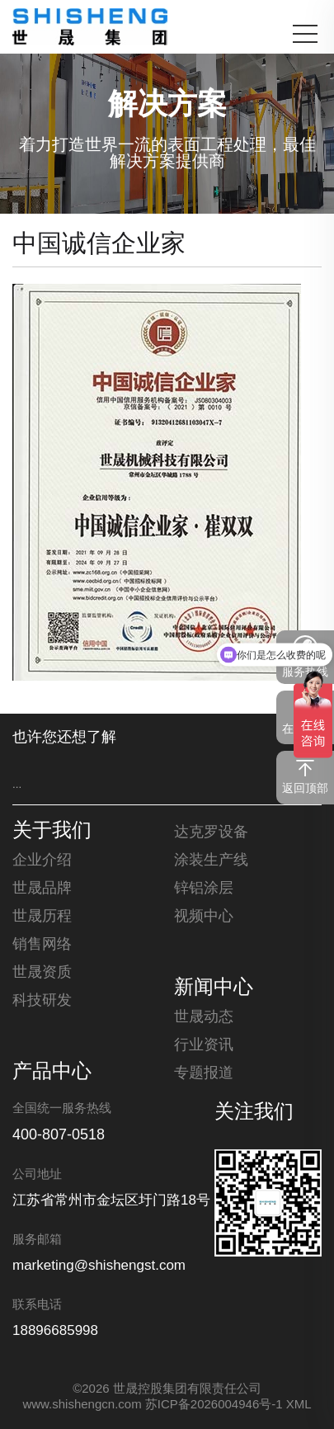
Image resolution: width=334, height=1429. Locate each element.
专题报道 (203, 1073)
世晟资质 (42, 972)
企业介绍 (42, 860)
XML (299, 1405)
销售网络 (42, 944)
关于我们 (52, 832)
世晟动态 (203, 1017)
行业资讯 (203, 1045)
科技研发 (42, 1001)
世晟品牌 (42, 888)
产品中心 (52, 1072)
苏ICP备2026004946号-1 (214, 1405)
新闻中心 (213, 988)
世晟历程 (42, 916)
